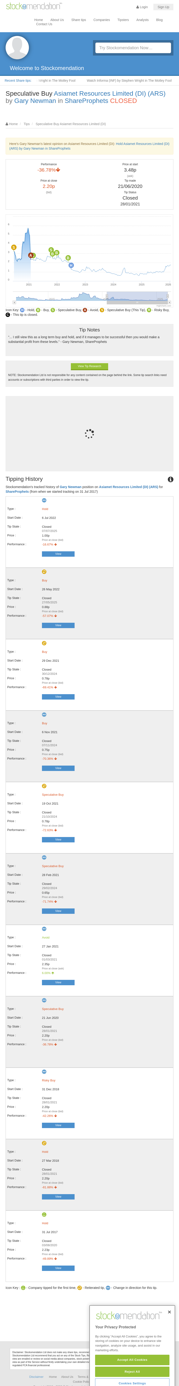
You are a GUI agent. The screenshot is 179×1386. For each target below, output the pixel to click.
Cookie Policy (82, 1381)
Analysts (142, 20)
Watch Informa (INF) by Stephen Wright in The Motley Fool (132, 80)
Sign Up (163, 7)
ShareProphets (86, 100)
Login (142, 7)
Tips (27, 124)
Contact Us (44, 24)
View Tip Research (89, 366)
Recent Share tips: (18, 80)
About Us (57, 20)
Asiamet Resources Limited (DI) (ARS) (109, 93)
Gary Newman (35, 100)
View (58, 554)
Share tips (78, 20)
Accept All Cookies (132, 1374)
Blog (159, 20)
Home (38, 20)
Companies (101, 20)
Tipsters (123, 20)
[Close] (169, 1327)
